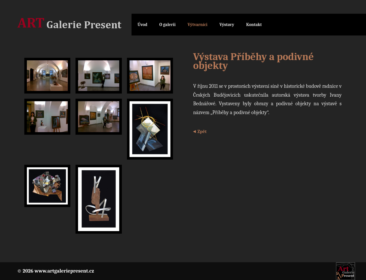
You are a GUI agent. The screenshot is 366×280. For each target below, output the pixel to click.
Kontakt (254, 24)
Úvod (142, 24)
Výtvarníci (197, 24)
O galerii (167, 24)
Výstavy (226, 24)
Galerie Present (74, 25)
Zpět (201, 131)
